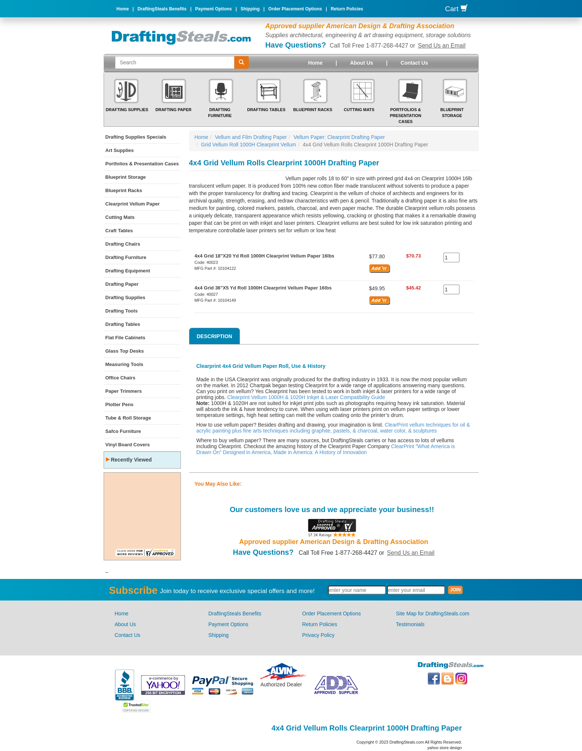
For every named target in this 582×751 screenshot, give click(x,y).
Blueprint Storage (125, 177)
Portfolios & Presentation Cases (406, 115)
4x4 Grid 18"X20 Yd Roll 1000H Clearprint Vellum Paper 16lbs (265, 256)
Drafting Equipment (127, 270)
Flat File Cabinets (125, 337)
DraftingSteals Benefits (161, 9)
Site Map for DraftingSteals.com (432, 613)
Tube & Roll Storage (128, 418)
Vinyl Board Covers (127, 444)
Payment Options (213, 9)
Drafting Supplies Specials (135, 137)
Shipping (250, 9)
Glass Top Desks (124, 351)
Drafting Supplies (127, 109)
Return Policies (347, 9)
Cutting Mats (359, 109)
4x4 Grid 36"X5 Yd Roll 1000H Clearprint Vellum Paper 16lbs (263, 288)
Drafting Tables (266, 109)
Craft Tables (119, 230)
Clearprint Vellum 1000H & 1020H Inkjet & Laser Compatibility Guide (306, 397)
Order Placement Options (295, 9)
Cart (456, 9)
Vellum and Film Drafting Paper (251, 137)
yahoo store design (444, 747)
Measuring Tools (124, 364)
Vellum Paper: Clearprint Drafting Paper (339, 137)
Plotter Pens (119, 404)
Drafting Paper (174, 109)
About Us (361, 63)
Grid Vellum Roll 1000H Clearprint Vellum (248, 145)
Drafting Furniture (126, 257)
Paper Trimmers (123, 391)
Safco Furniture (123, 431)
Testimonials (410, 624)
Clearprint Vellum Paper (132, 204)
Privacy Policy (318, 635)
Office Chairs (120, 378)
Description (215, 336)
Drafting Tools (121, 311)
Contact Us (414, 63)
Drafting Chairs (122, 244)
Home (123, 9)
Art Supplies (119, 150)
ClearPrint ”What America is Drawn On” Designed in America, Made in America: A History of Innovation (325, 449)
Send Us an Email (441, 45)
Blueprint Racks (312, 109)
